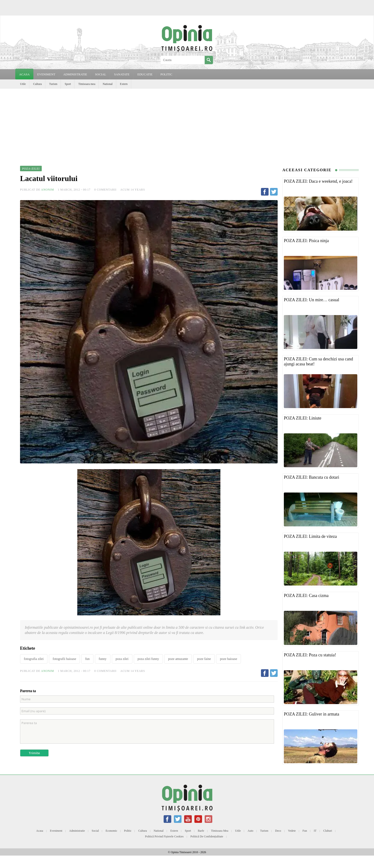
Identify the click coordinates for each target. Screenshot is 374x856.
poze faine (204, 659)
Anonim (47, 189)
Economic (111, 830)
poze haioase (228, 659)
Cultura (37, 84)
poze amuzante (178, 659)
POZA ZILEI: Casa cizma (306, 595)
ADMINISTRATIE (75, 74)
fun (87, 659)
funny (103, 659)
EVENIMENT (46, 74)
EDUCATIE (145, 74)
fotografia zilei (34, 659)
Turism (53, 84)
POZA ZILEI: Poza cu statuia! (310, 655)
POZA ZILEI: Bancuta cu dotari (311, 477)
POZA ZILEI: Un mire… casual (311, 299)
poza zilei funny (148, 659)
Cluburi (327, 830)
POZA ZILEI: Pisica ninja (306, 240)
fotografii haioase (64, 659)
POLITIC (166, 74)
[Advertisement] (187, 124)
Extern (124, 84)
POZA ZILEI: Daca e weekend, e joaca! (318, 181)
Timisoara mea (86, 84)
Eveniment (56, 830)
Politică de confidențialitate (206, 836)
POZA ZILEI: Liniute (302, 418)
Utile (23, 84)
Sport (68, 84)
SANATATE (122, 74)
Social (95, 830)
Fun (304, 830)
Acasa (24, 74)
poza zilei (122, 659)
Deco (278, 830)
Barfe (201, 830)
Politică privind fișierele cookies (164, 836)
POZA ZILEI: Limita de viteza (310, 536)
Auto (250, 830)
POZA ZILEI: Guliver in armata (311, 714)
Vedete (292, 830)
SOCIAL (100, 74)
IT (315, 830)
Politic (127, 830)
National (107, 84)
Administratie (77, 830)
